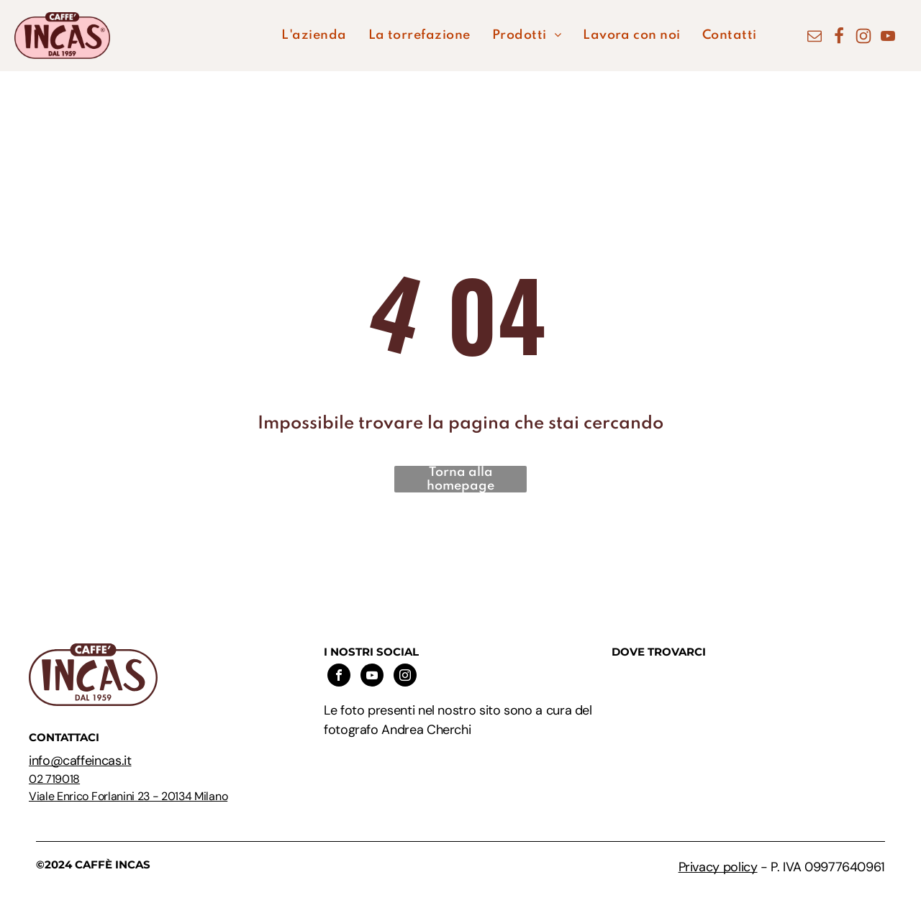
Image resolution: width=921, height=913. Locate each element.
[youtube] (888, 37)
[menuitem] (314, 35)
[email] (814, 37)
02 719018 (54, 778)
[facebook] (338, 677)
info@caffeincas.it (80, 760)
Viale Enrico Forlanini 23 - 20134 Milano (128, 796)
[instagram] (405, 677)
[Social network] (839, 37)
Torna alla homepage (460, 479)
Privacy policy (718, 867)
